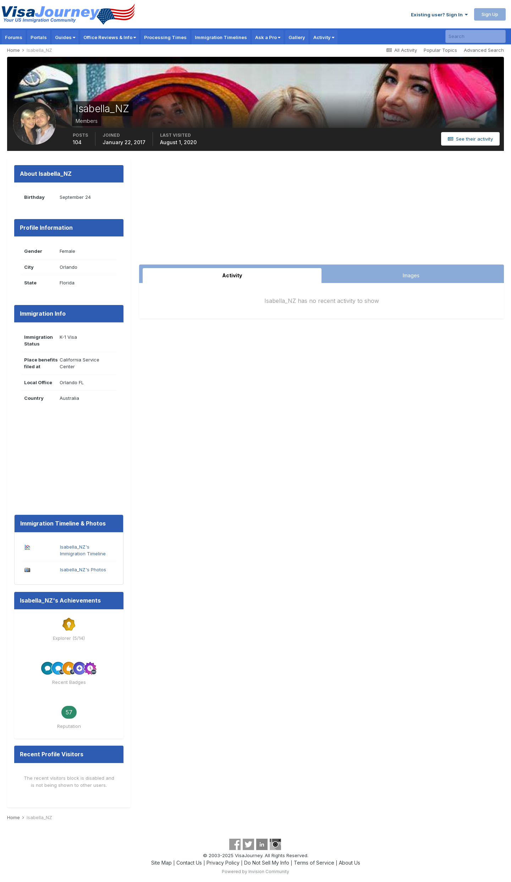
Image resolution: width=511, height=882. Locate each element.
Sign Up (490, 14)
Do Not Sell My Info (266, 863)
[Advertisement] (321, 211)
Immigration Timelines (221, 37)
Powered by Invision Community (255, 871)
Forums (13, 37)
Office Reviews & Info (109, 37)
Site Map (161, 863)
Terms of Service (314, 863)
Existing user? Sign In (439, 14)
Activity (323, 37)
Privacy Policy (223, 863)
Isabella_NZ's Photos (83, 569)
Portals (39, 37)
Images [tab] (411, 275)
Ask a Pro (267, 37)
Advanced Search (484, 50)
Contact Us (189, 863)
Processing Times (165, 37)
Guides (65, 37)
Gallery (297, 37)
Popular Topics (440, 50)
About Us (349, 863)
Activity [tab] (232, 275)
